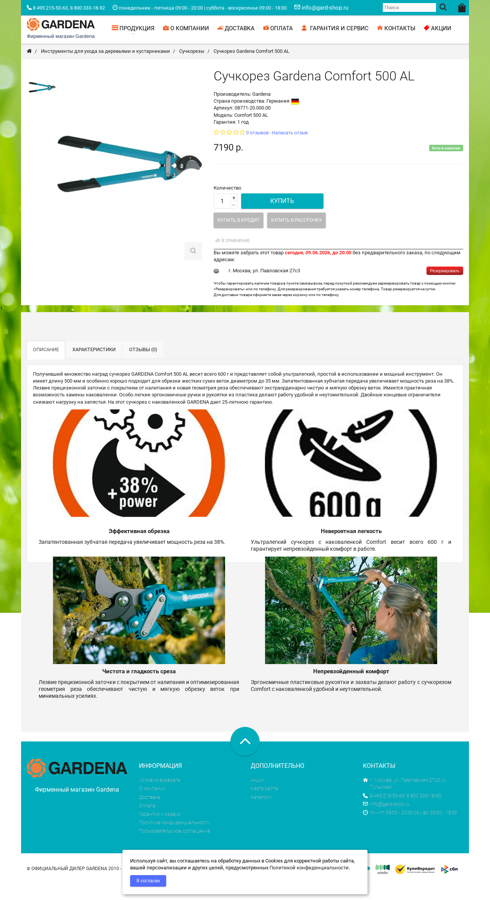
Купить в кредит (238, 236)
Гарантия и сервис (160, 830)
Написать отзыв (290, 149)
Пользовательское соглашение (174, 847)
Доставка (149, 814)
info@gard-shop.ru (386, 820)
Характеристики (94, 366)
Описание (46, 366)
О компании (152, 805)
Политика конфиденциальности (174, 839)
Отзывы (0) (143, 366)
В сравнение (232, 257)
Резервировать (444, 287)
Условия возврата (159, 796)
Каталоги (261, 814)
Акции (257, 796)
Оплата (147, 822)
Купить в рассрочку (296, 236)
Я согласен (148, 881)
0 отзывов (257, 149)
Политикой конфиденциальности (309, 868)
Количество (227, 204)
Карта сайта (264, 805)
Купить (282, 217)
